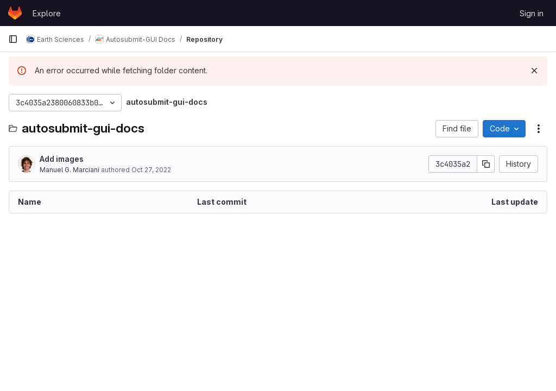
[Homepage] (15, 13)
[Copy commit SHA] (486, 164)
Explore (47, 13)
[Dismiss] (534, 70)
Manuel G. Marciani (69, 170)
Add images (62, 158)
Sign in (532, 13)
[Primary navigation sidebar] (13, 39)
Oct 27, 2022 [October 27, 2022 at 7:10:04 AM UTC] (151, 170)
